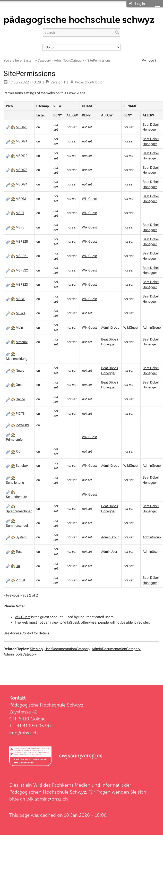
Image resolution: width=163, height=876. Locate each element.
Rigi (18, 451)
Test (19, 552)
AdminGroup (110, 327)
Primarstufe (14, 439)
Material (22, 342)
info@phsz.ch (23, 732)
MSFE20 (22, 241)
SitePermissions (98, 60)
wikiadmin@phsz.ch (47, 799)
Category (44, 60)
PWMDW (22, 425)
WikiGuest (89, 199)
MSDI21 (21, 141)
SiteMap (36, 649)
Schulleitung (15, 482)
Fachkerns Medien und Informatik (87, 785)
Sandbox (22, 465)
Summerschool (17, 526)
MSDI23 (21, 170)
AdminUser (109, 552)
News (20, 370)
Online (20, 399)
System (28, 60)
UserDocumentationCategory (67, 649)
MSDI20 (21, 127)
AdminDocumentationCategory (116, 649)
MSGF (20, 299)
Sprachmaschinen (19, 511)
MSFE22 (22, 270)
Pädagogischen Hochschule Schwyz (47, 792)
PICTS (20, 413)
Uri (18, 566)
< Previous (12, 595)
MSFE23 (22, 284)
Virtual (20, 580)
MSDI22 (21, 156)
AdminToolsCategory (69, 60)
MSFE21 (22, 256)
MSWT (20, 313)
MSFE (20, 227)
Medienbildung (16, 359)
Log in (140, 4)
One (19, 385)
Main (19, 327)
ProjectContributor (89, 82)
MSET (20, 213)
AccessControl (21, 633)
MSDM (21, 199)
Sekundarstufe (16, 497)
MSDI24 (21, 184)
